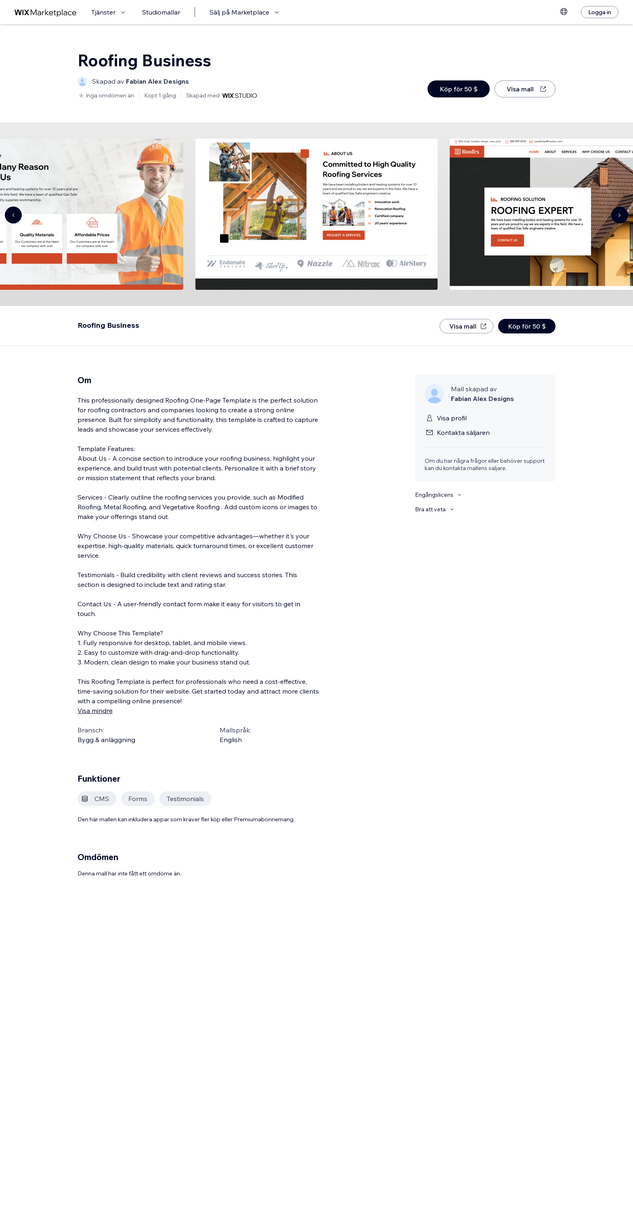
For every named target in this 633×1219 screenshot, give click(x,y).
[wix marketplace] (46, 12)
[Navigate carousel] (13, 215)
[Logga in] (599, 12)
